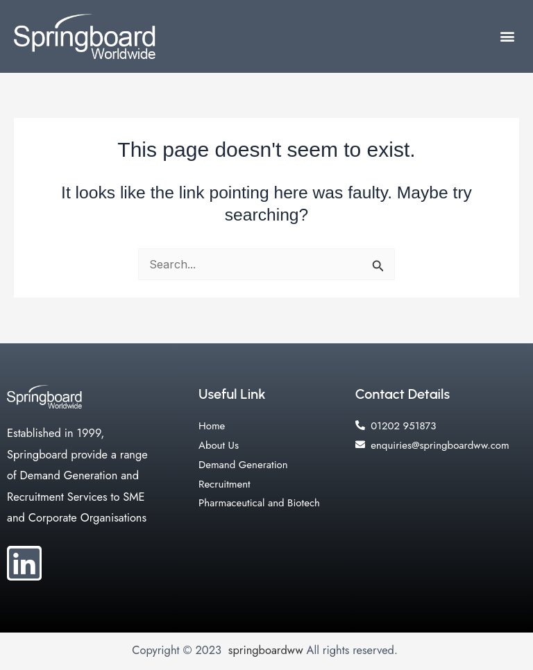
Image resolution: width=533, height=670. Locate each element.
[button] (507, 36)
